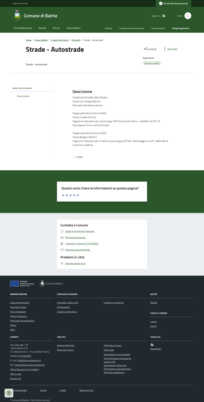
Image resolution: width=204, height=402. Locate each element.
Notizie (153, 302)
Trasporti (76, 40)
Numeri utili (15, 378)
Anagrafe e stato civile (67, 302)
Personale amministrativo (22, 320)
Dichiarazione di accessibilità (117, 354)
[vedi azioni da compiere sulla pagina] (170, 49)
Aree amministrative (19, 302)
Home (28, 40)
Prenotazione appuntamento (117, 369)
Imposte (108, 28)
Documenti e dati (18, 307)
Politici (13, 325)
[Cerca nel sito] (186, 15)
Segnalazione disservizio (115, 365)
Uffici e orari (15, 374)
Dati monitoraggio (18, 390)
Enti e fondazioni (18, 311)
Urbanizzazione (158, 28)
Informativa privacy (113, 345)
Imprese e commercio (114, 302)
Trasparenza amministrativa (131, 28)
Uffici (12, 329)
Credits (63, 390)
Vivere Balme (73, 28)
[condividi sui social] (150, 49)
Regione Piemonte (20, 3)
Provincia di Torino (65, 350)
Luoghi (153, 321)
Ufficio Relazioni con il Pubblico (24, 369)
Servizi (56, 28)
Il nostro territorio (59, 40)
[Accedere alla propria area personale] (173, 3)
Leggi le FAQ (109, 361)
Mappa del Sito (86, 390)
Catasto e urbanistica (67, 311)
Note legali (109, 350)
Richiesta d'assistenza (114, 372)
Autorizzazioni (63, 307)
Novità (42, 28)
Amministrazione (23, 28)
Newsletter (155, 348)
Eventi (153, 326)
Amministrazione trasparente (117, 358)
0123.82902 (25, 356)
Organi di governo (18, 316)
